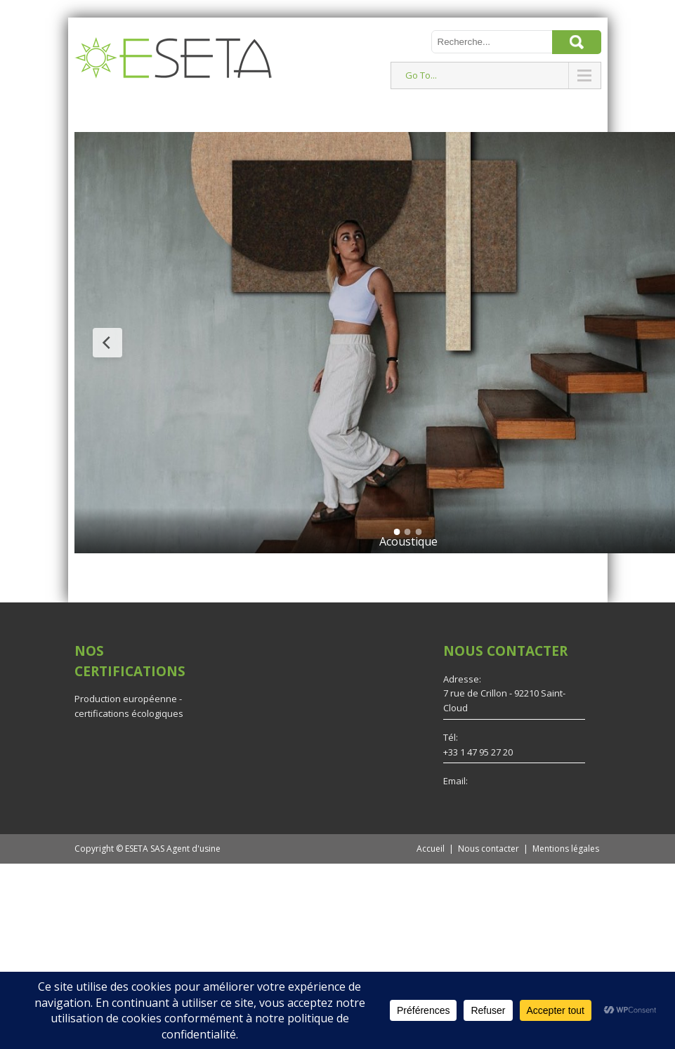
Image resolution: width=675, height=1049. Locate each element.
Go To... (421, 75)
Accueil (431, 849)
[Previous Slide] (107, 342)
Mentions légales (565, 849)
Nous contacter (488, 849)
